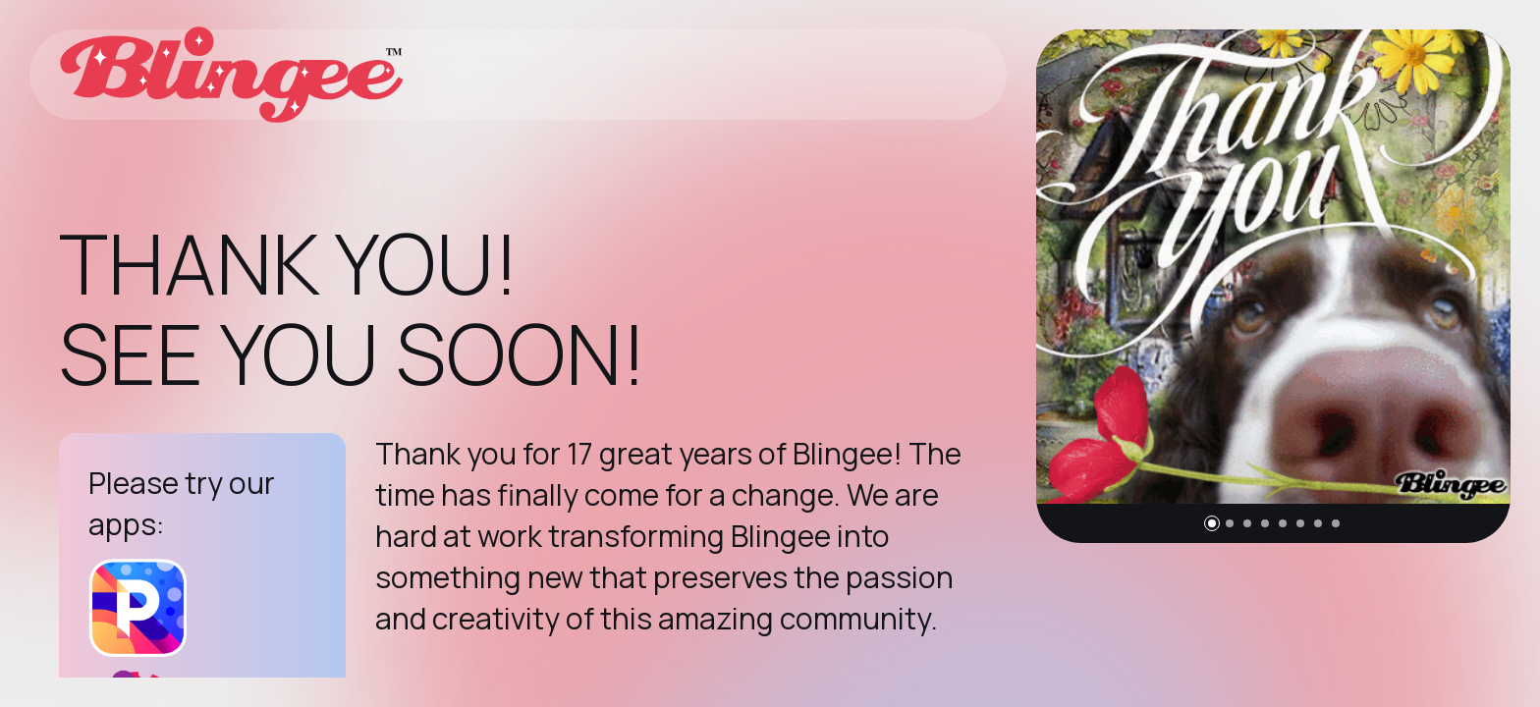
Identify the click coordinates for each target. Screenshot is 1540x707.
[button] (1212, 523)
